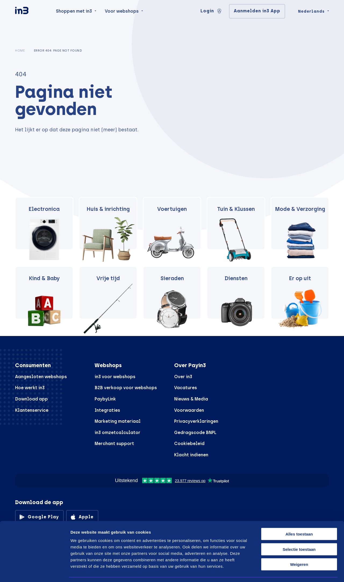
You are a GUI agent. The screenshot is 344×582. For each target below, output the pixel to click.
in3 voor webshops (115, 376)
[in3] (31, 22)
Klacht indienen (191, 454)
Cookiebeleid (189, 443)
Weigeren (299, 547)
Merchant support (114, 443)
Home (20, 50)
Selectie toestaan (299, 532)
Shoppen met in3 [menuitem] (74, 21)
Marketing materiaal (118, 421)
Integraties (107, 410)
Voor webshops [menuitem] (122, 21)
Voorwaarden (189, 410)
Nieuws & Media (191, 399)
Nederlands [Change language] (311, 22)
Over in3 (183, 376)
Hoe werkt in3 (30, 387)
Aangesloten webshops (41, 376)
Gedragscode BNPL (195, 432)
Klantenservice (31, 410)
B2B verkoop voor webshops (126, 387)
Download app (31, 399)
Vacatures (185, 387)
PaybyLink (105, 399)
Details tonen (288, 571)
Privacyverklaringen (196, 421)
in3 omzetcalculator (117, 432)
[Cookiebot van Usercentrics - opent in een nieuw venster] (34, 571)
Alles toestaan (299, 517)
